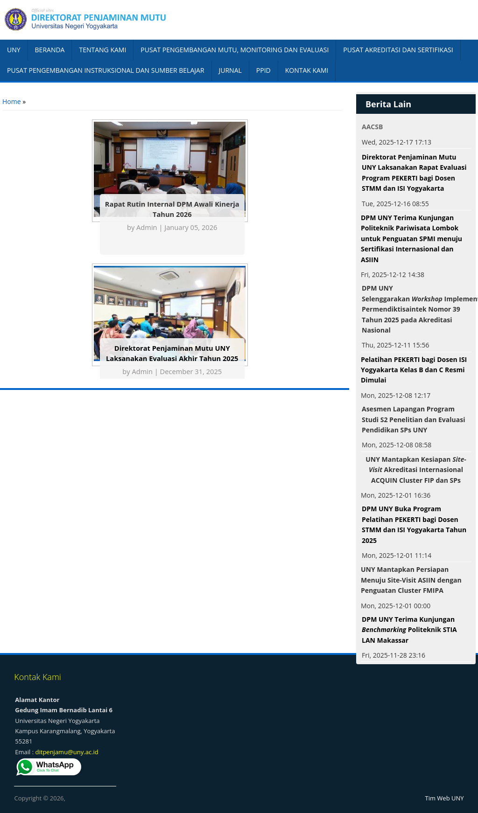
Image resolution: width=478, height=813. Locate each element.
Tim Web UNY (444, 798)
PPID (263, 70)
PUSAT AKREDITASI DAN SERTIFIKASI (398, 49)
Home (11, 101)
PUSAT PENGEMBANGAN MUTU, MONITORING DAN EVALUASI (235, 49)
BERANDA (50, 49)
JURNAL (230, 70)
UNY (14, 49)
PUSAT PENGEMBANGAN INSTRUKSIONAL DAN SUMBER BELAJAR (105, 70)
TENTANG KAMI (102, 49)
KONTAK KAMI (307, 70)
